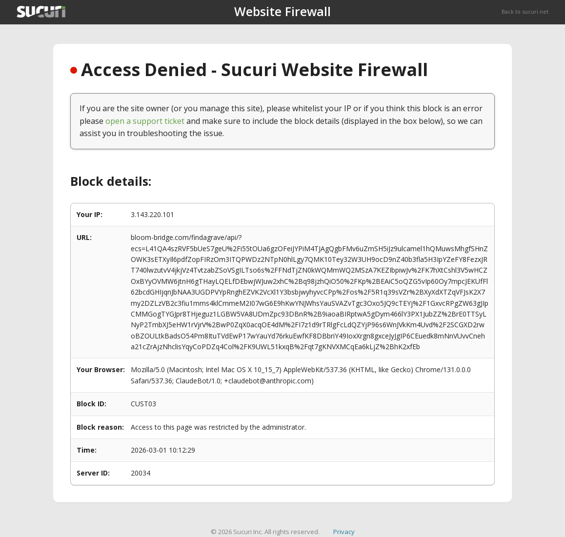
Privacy (344, 531)
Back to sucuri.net (525, 11)
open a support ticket (144, 121)
